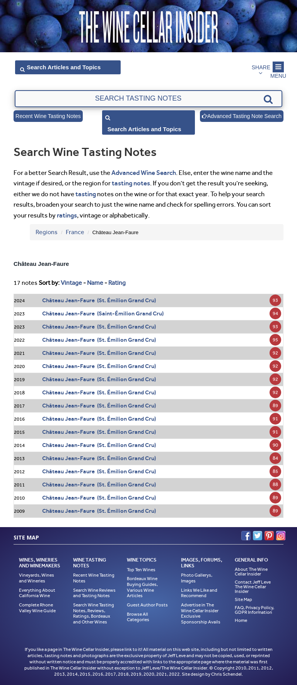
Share (261, 67)
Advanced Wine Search (143, 172)
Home (241, 620)
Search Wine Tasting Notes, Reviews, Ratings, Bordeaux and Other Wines (93, 613)
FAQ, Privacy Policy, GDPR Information (254, 610)
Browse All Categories (138, 617)
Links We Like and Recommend (199, 593)
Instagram (280, 535)
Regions (47, 232)
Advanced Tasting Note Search (242, 116)
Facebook (246, 535)
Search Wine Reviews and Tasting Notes (94, 593)
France (75, 232)
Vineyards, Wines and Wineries (36, 578)
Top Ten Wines (141, 569)
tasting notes (131, 183)
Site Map (243, 599)
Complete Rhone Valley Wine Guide (37, 607)
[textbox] (148, 98)
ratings (67, 215)
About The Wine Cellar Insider (251, 572)
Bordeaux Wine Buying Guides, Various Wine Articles (142, 587)
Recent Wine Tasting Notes (48, 116)
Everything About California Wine (37, 593)
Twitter (257, 535)
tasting (85, 194)
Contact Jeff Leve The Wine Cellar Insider (253, 586)
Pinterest (269, 535)
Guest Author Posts (147, 605)
